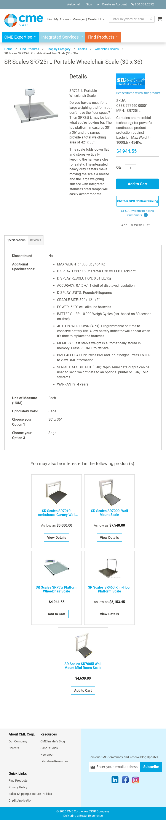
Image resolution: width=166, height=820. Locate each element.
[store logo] (23, 20)
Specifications (16, 240)
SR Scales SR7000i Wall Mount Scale (109, 513)
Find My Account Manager (66, 19)
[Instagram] (135, 780)
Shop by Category (58, 49)
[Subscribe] (151, 767)
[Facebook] (125, 780)
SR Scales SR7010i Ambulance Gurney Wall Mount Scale (56, 513)
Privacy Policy (18, 787)
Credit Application (20, 800)
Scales (82, 49)
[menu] (83, 37)
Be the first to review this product (138, 93)
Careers (14, 748)
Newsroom (47, 754)
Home (8, 49)
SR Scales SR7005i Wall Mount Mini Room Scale (82, 666)
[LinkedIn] (115, 780)
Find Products (29, 49)
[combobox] (132, 19)
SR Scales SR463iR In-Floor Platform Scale (109, 589)
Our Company (18, 741)
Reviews (35, 240)
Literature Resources (54, 761)
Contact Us (96, 19)
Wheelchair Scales (107, 49)
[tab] (16, 240)
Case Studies (49, 748)
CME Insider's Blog (52, 741)
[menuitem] (19, 37)
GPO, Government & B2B (137, 213)
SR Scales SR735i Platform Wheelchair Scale (57, 589)
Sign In (90, 4)
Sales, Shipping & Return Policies (30, 794)
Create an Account (114, 4)
